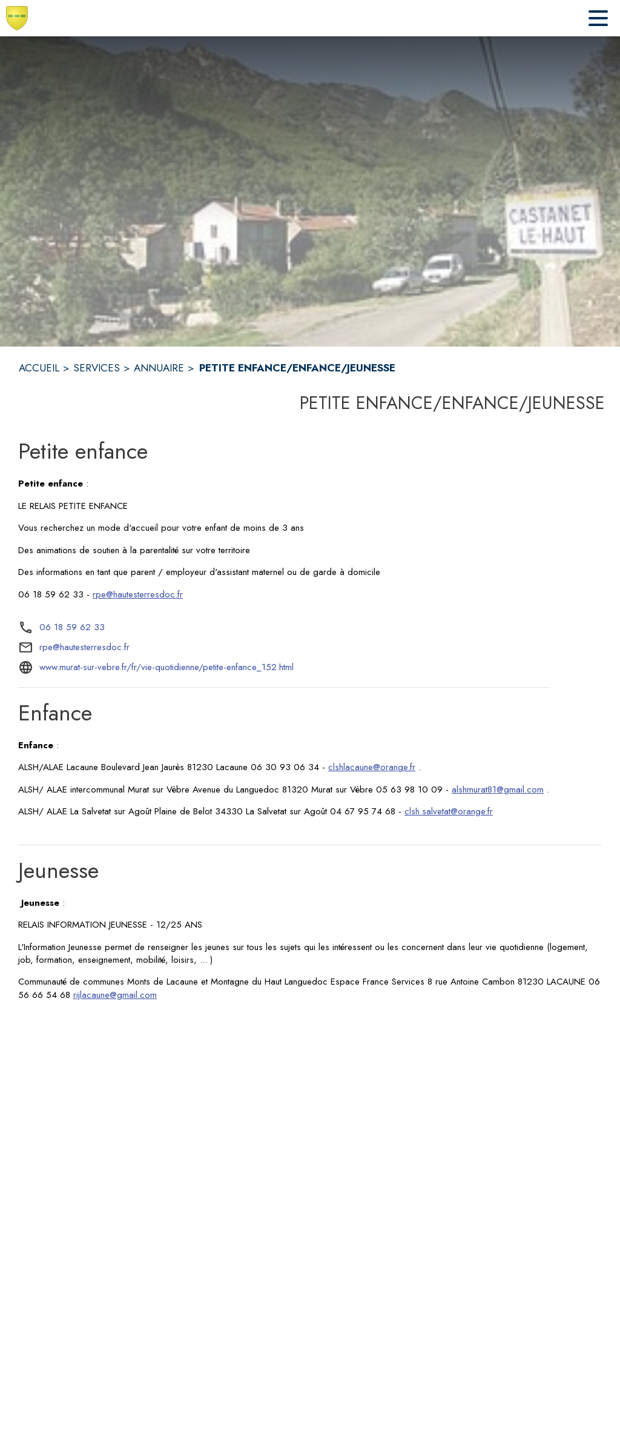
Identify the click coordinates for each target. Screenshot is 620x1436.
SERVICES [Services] (96, 368)
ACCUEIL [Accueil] (39, 368)
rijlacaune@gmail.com (115, 995)
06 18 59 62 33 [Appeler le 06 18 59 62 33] (72, 627)
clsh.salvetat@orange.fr (448, 811)
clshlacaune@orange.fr (371, 767)
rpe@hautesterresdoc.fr (138, 594)
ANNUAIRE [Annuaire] (159, 368)
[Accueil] (17, 18)
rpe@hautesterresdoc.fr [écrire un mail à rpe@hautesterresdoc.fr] (84, 647)
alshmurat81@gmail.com (498, 789)
